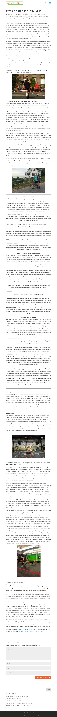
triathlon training (19, 18)
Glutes (20, 16)
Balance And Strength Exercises (13, 698)
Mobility (36, 16)
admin (8, 14)
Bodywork (43, 14)
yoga (32, 18)
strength (46, 16)
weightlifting (27, 18)
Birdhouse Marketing (33, 715)
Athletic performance (24, 14)
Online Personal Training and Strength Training (17, 700)
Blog (39, 14)
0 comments (37, 18)
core (47, 14)
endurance (8, 16)
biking (35, 14)
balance (32, 14)
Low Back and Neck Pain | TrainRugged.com (17, 696)
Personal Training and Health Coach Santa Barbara (18, 705)
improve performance (28, 16)
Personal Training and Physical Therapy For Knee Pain (19, 703)
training (13, 18)
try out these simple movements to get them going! (31, 631)
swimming (8, 18)
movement (41, 16)
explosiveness (14, 16)
